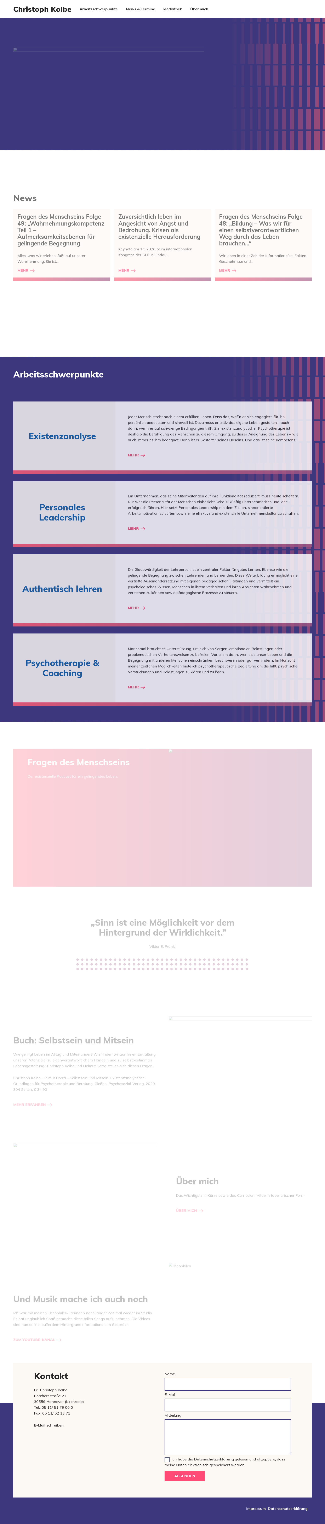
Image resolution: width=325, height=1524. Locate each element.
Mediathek (172, 9)
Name (170, 1373)
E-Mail (170, 1394)
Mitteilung (173, 1415)
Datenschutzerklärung (214, 1459)
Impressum (256, 1508)
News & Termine (140, 9)
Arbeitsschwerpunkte (99, 9)
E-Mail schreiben (49, 1425)
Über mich (199, 9)
